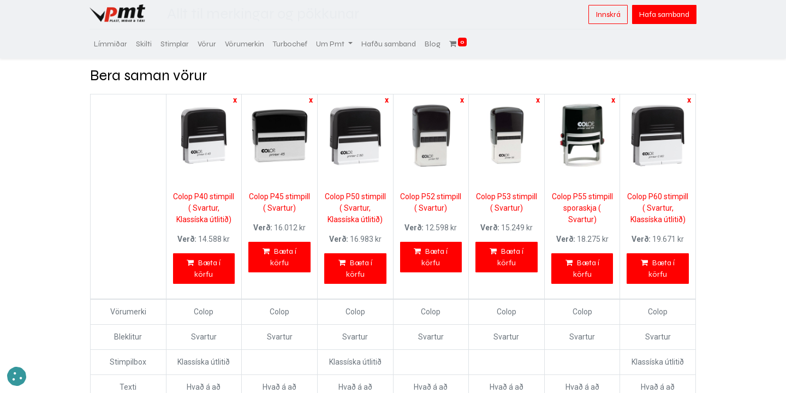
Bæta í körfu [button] (204, 268)
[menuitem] (111, 44)
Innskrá (607, 14)
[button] (16, 376)
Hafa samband (664, 14)
